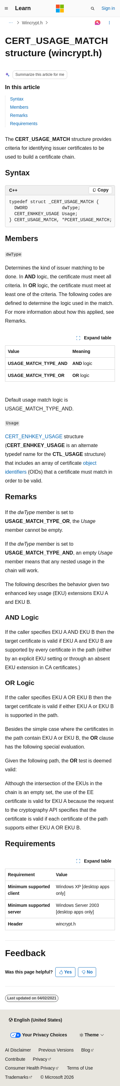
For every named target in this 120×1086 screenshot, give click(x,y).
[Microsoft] (60, 8)
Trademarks (16, 1077)
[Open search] (92, 8)
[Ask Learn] (98, 23)
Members (19, 107)
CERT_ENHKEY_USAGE (34, 436)
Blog (85, 1050)
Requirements (23, 123)
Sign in (108, 8)
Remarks (19, 115)
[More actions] (109, 23)
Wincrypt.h (32, 22)
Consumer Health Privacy (30, 1068)
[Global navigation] (6, 8)
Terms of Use (80, 1068)
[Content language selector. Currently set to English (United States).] (35, 1020)
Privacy (40, 1059)
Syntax (17, 98)
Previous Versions (56, 1050)
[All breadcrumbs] (10, 23)
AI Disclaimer (18, 1050)
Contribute (15, 1059)
